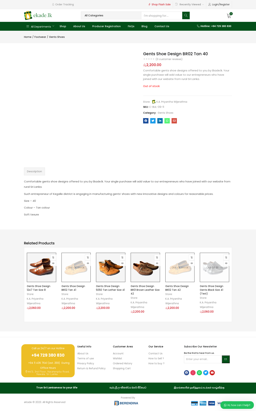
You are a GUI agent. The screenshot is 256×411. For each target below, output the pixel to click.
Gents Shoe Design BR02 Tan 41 (73, 288)
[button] (229, 15)
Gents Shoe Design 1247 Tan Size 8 (38, 288)
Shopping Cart (122, 368)
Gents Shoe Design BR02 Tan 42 (177, 288)
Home (27, 37)
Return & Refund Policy (91, 368)
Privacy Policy (85, 363)
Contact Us (161, 26)
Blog (144, 26)
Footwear (40, 37)
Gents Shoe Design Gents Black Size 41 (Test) (211, 289)
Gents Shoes (57, 37)
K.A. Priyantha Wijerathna (171, 102)
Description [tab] (34, 171)
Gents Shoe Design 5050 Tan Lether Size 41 (110, 288)
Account (118, 353)
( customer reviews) (169, 59)
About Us (79, 26)
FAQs (131, 26)
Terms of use (85, 358)
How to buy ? (156, 363)
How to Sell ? (156, 358)
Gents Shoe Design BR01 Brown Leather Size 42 (145, 289)
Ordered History (122, 363)
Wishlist (117, 358)
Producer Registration (106, 26)
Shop (63, 26)
